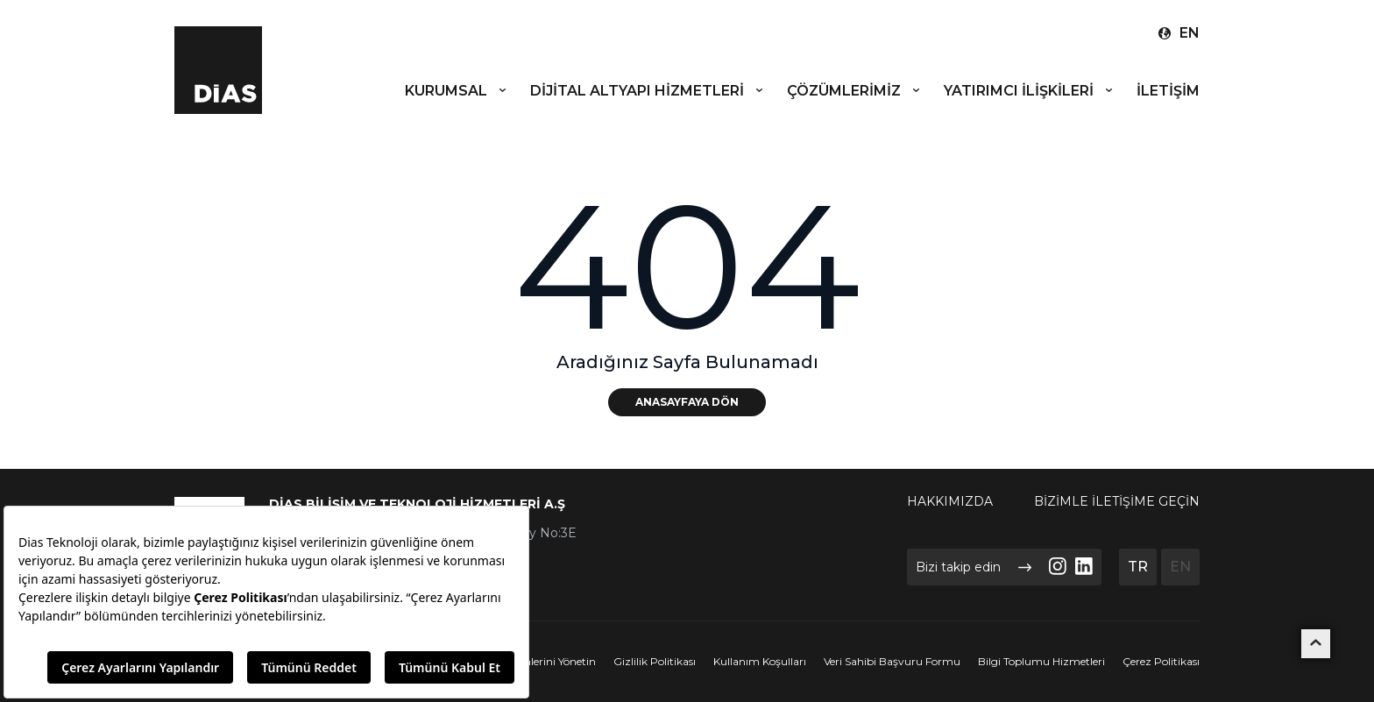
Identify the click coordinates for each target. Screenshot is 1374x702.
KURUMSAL (456, 90)
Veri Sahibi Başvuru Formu (892, 661)
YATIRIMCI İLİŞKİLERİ (1029, 90)
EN (1180, 566)
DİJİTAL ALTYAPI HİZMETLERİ (647, 90)
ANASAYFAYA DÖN (687, 401)
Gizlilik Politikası (654, 661)
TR (1138, 566)
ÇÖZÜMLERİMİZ (854, 90)
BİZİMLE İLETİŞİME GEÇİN (1117, 501)
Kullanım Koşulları (759, 661)
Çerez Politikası (1161, 661)
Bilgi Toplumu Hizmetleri (1041, 661)
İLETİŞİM (1168, 90)
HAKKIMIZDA (950, 501)
